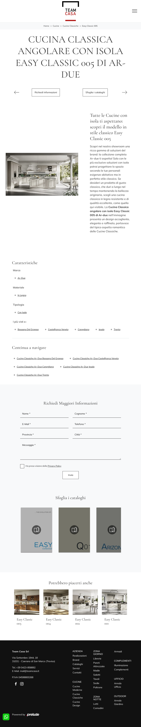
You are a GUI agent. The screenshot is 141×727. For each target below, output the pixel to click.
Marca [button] (16, 270)
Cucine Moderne (77, 688)
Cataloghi (78, 664)
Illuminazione (121, 665)
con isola (22, 312)
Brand (76, 659)
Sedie (96, 683)
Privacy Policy (54, 466)
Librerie (97, 658)
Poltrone (97, 687)
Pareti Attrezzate (99, 664)
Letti (95, 703)
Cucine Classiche (70, 26)
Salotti (96, 674)
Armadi (118, 651)
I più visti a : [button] (20, 321)
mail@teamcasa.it (29, 671)
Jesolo (101, 329)
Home (46, 26)
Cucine (56, 26)
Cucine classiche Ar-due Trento (33, 375)
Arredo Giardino (118, 702)
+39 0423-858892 (25, 667)
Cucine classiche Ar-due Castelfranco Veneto (96, 358)
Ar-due (21, 278)
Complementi (121, 669)
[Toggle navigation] (134, 11)
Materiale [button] (18, 287)
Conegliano (83, 329)
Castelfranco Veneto (58, 329)
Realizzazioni (80, 655)
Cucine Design (76, 703)
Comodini (98, 708)
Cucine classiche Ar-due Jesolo (78, 366)
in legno (22, 295)
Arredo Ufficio (118, 685)
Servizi (76, 668)
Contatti (77, 672)
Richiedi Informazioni (46, 92)
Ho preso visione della (43, 466)
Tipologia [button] (18, 304)
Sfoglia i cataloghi (95, 92)
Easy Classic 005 (89, 26)
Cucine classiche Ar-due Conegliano (35, 366)
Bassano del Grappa (28, 329)
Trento (117, 329)
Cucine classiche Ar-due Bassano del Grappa (40, 358)
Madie (96, 670)
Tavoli (96, 678)
